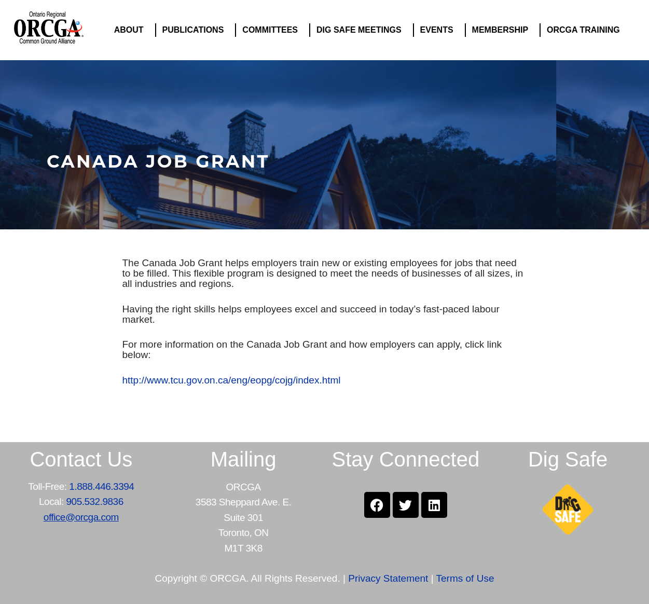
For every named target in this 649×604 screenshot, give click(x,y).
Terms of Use (465, 578)
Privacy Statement (388, 578)
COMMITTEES (272, 30)
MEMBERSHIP (502, 30)
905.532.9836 (94, 501)
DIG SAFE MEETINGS (361, 30)
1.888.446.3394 (101, 486)
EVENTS (439, 30)
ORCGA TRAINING (586, 30)
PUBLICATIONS (195, 30)
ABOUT (131, 30)
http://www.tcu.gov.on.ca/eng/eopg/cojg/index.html (231, 380)
